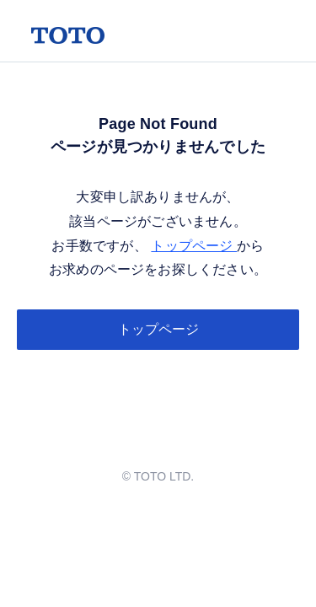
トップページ (194, 246)
